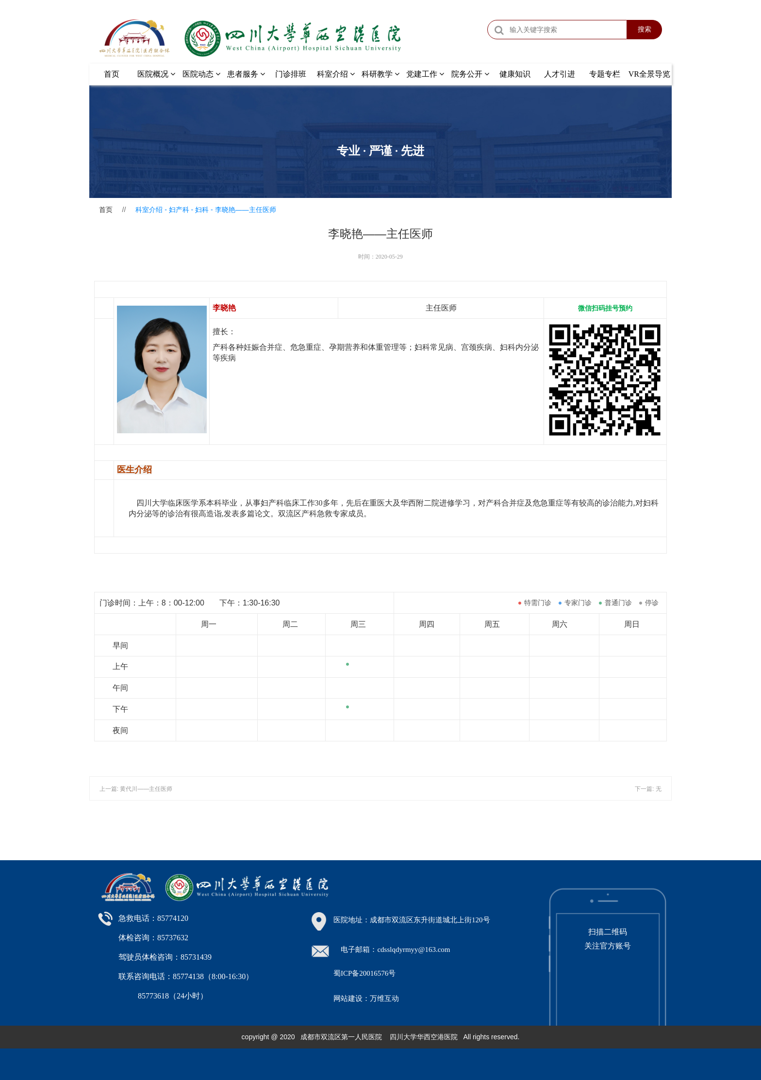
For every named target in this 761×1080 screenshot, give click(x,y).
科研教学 (380, 74)
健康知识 (514, 74)
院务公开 (470, 74)
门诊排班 (290, 74)
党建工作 (425, 74)
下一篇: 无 (648, 788)
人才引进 (559, 74)
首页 (111, 74)
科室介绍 (336, 74)
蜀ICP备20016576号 (364, 973)
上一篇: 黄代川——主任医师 (136, 788)
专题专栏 (604, 74)
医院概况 (156, 74)
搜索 (644, 29)
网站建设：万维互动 (366, 998)
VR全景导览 (649, 74)
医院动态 (201, 74)
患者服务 (246, 74)
